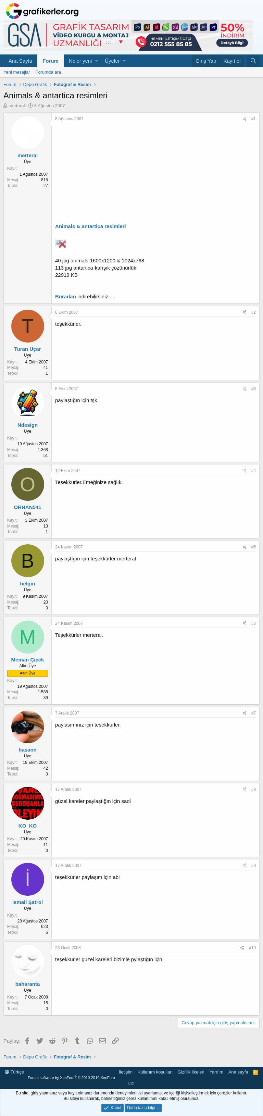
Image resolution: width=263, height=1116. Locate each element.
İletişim (126, 1072)
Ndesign (27, 425)
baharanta (27, 984)
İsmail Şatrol (27, 902)
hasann (27, 750)
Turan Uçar (27, 349)
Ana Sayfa (20, 61)
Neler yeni (80, 61)
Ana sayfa (238, 1072)
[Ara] (253, 60)
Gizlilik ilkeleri (191, 1072)
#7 (253, 713)
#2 (253, 312)
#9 (253, 865)
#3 (253, 388)
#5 (253, 547)
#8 (253, 789)
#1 (253, 118)
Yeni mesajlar (16, 72)
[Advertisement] (155, 175)
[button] (96, 60)
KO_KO (27, 826)
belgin (27, 583)
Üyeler (112, 61)
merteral (17, 105)
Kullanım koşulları (155, 1072)
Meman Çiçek (27, 659)
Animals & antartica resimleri (90, 226)
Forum (50, 61)
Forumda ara (48, 72)
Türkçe (14, 1072)
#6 (253, 623)
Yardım (216, 1072)
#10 (252, 947)
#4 (253, 470)
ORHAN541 (27, 507)
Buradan (65, 296)
